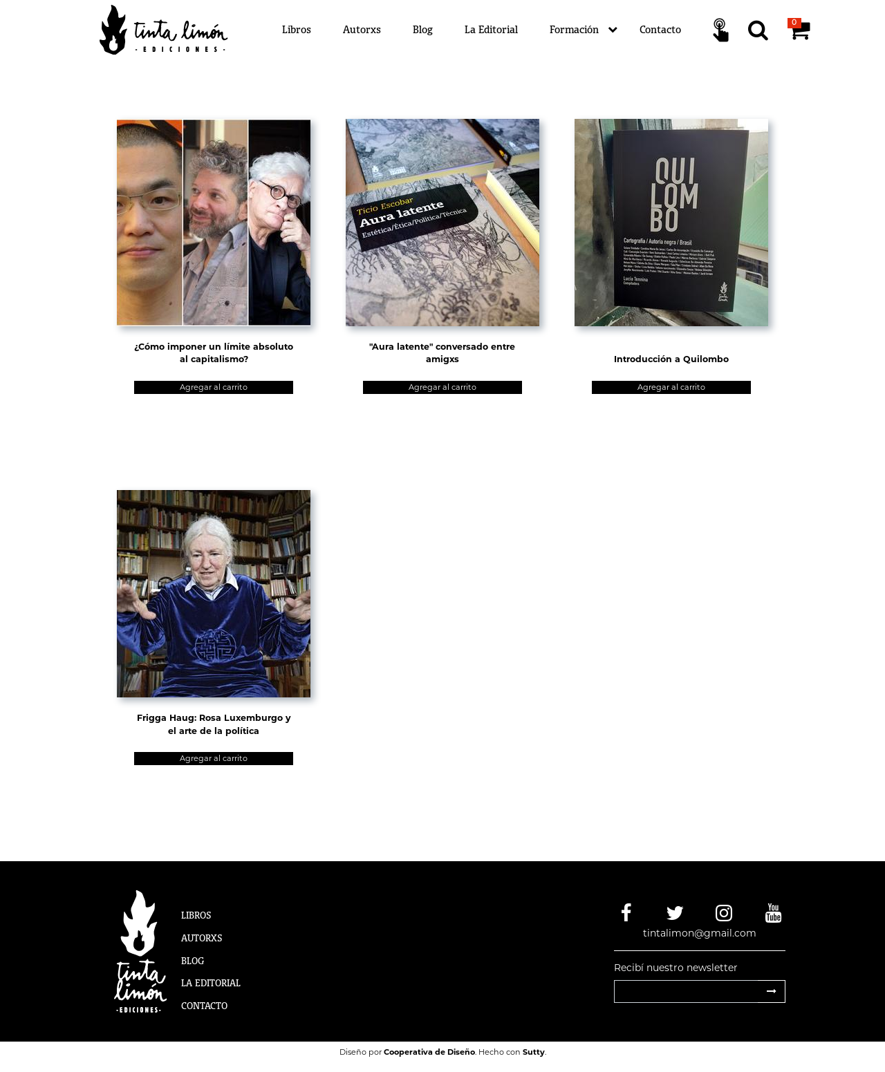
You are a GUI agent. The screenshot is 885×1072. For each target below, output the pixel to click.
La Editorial (491, 29)
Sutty (534, 1052)
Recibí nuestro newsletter (676, 967)
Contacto (660, 29)
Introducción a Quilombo (671, 359)
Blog (423, 29)
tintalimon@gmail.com (699, 933)
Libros (296, 29)
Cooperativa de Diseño (429, 1052)
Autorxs (362, 29)
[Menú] (526, 30)
